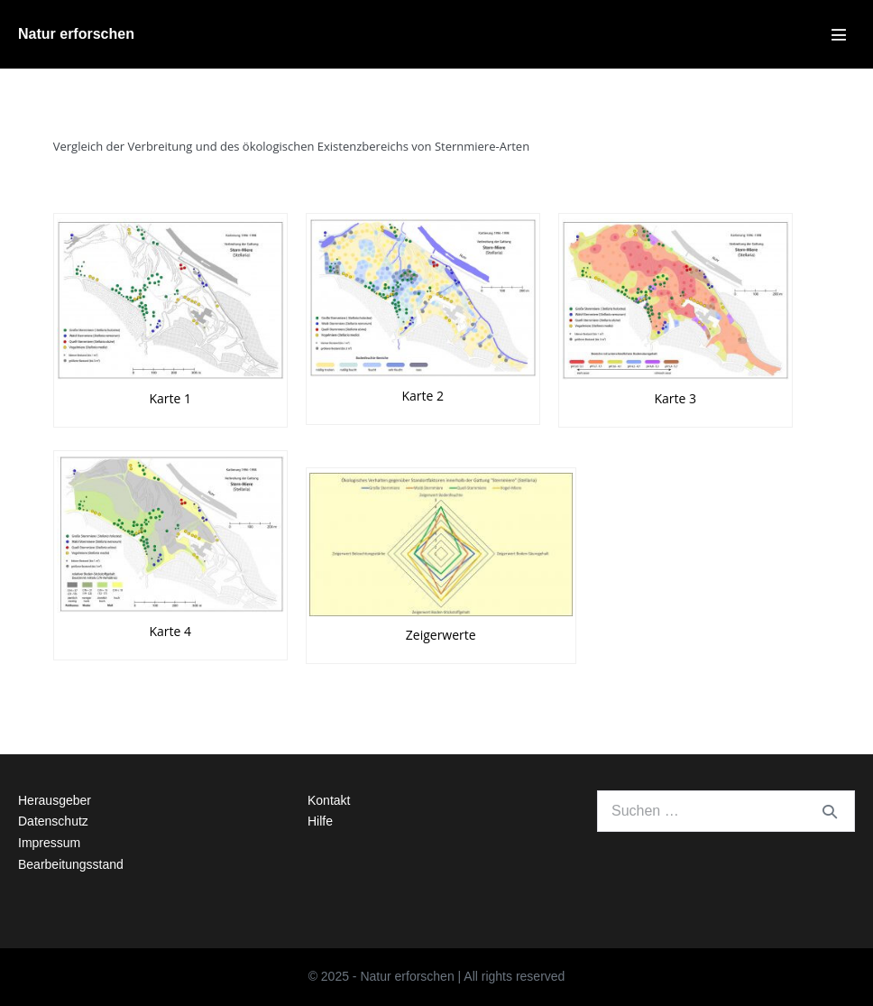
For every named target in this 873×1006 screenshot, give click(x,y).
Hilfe (320, 821)
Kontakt (329, 800)
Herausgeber (54, 800)
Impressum (49, 842)
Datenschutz (53, 821)
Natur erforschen (76, 34)
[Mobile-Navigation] (838, 34)
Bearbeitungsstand (71, 864)
